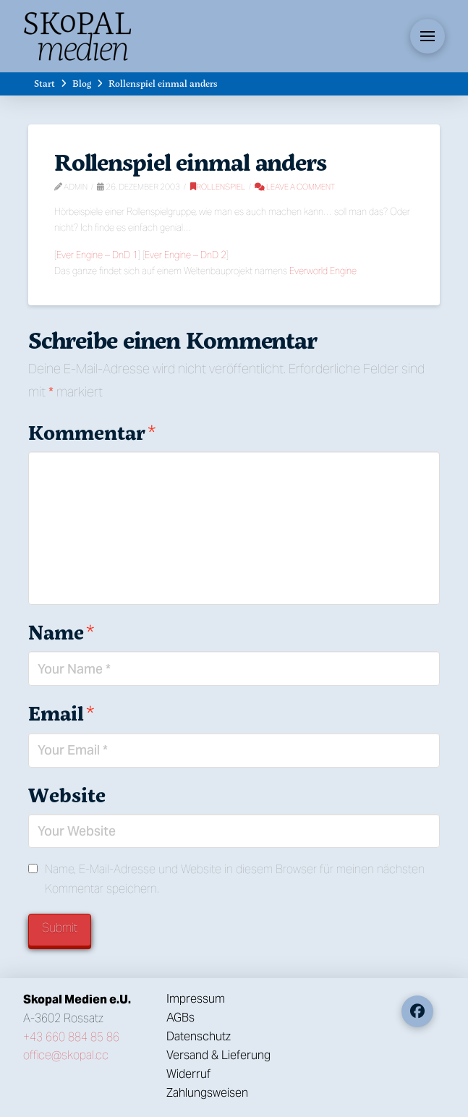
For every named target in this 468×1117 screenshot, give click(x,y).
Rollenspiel (217, 187)
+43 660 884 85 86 (71, 1037)
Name (61, 632)
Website (67, 794)
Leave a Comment (295, 187)
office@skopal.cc (66, 1055)
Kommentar (92, 432)
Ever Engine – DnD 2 (185, 255)
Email (61, 713)
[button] (427, 36)
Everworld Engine (323, 271)
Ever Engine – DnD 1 (97, 255)
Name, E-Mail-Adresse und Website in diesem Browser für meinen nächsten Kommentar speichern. (235, 879)
